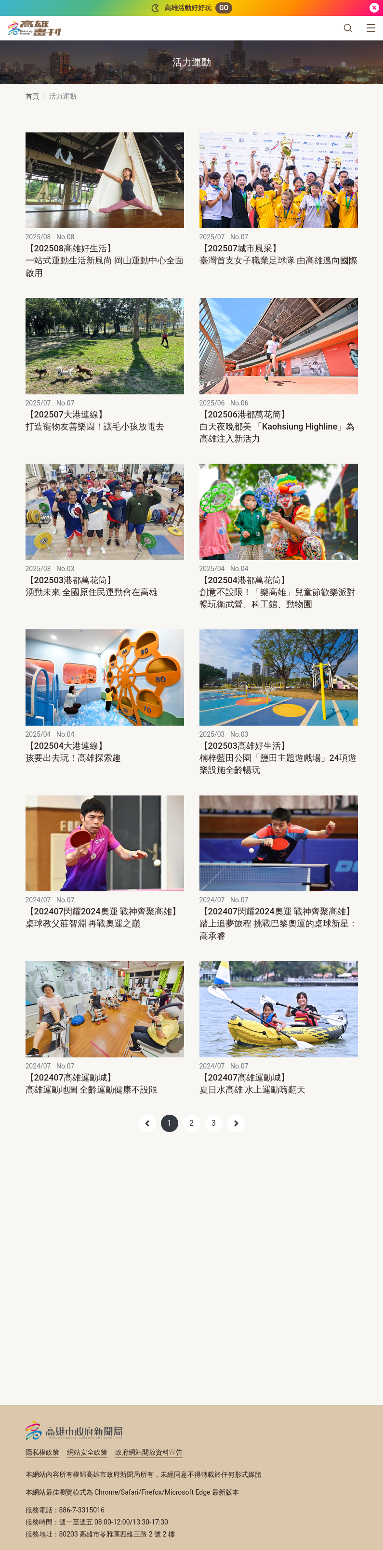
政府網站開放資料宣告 (149, 1452)
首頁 (32, 96)
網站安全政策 (87, 1452)
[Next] (236, 1123)
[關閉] (374, 8)
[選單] (371, 28)
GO (223, 8)
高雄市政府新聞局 (74, 1430)
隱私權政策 (42, 1452)
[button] (348, 28)
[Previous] (147, 1123)
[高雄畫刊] (34, 28)
